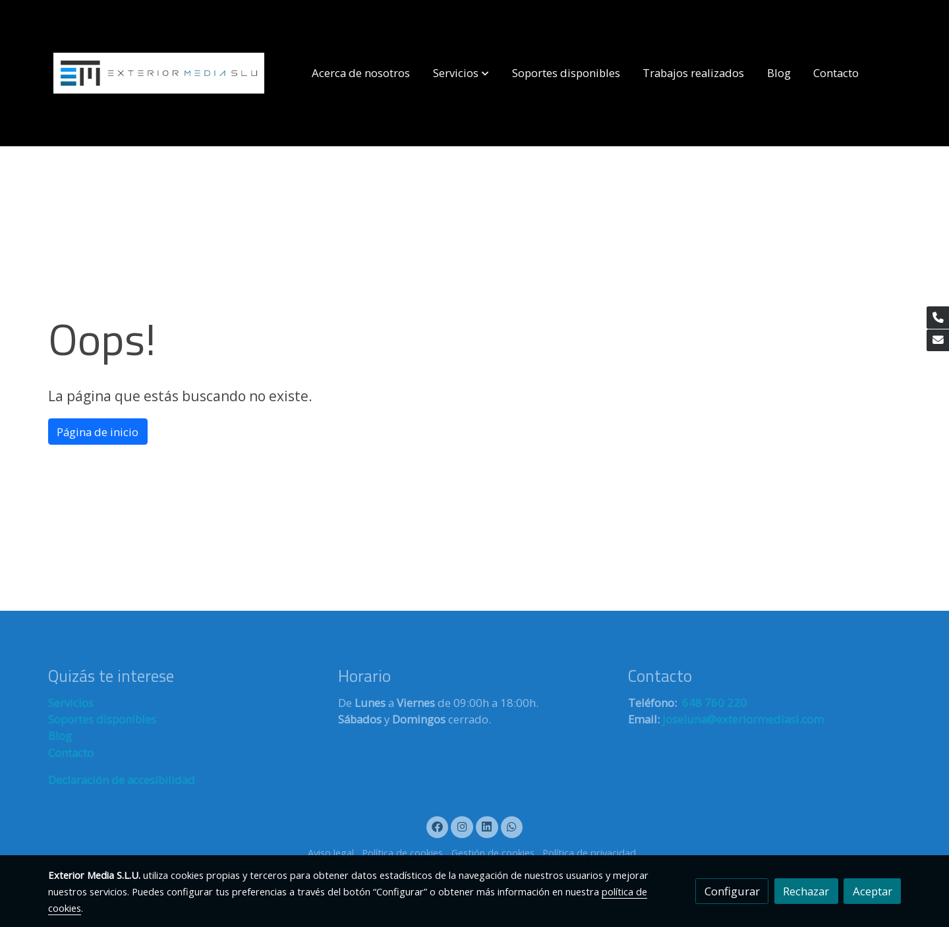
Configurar (732, 891)
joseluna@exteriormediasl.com (743, 719)
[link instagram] (462, 825)
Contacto (71, 752)
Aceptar (872, 891)
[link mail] (938, 340)
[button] (461, 73)
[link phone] (938, 317)
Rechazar (806, 891)
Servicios (71, 702)
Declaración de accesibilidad (121, 779)
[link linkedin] (487, 825)
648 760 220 (713, 702)
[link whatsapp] (512, 825)
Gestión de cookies (492, 852)
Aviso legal (331, 852)
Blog (60, 735)
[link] (158, 73)
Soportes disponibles (102, 719)
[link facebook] (437, 825)
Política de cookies (402, 852)
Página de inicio (97, 431)
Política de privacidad (589, 852)
